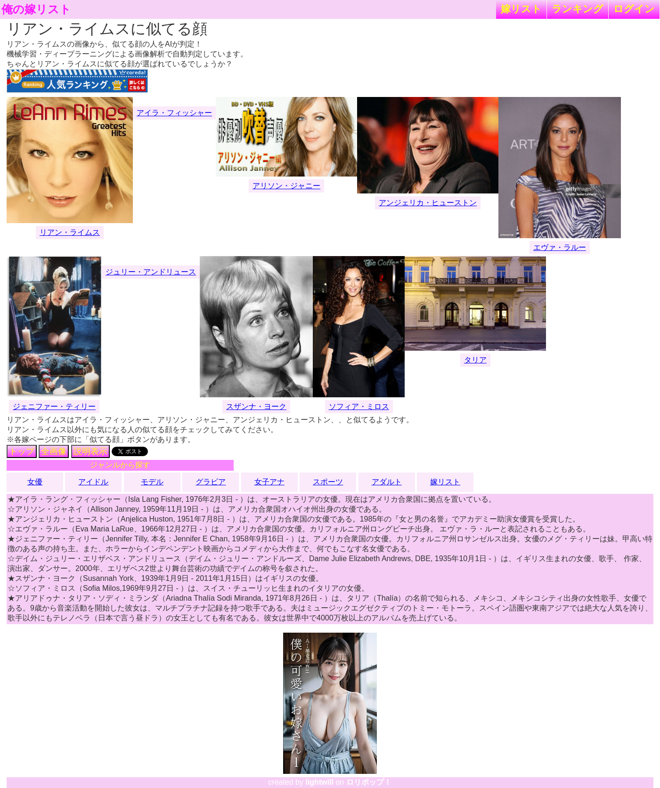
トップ (21, 451)
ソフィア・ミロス (359, 406)
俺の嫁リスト (36, 9)
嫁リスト (521, 8)
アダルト (387, 482)
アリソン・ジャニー (286, 186)
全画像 (53, 451)
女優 (34, 482)
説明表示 (90, 451)
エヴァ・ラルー (559, 247)
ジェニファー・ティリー (54, 406)
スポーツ (328, 482)
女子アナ (269, 482)
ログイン (634, 8)
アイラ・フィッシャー (174, 113)
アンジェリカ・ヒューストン (428, 203)
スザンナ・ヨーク (256, 406)
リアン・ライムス (70, 232)
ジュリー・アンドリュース (151, 272)
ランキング (577, 8)
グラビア (211, 482)
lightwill (319, 782)
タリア (475, 360)
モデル (152, 482)
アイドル (93, 482)
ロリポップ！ (368, 782)
